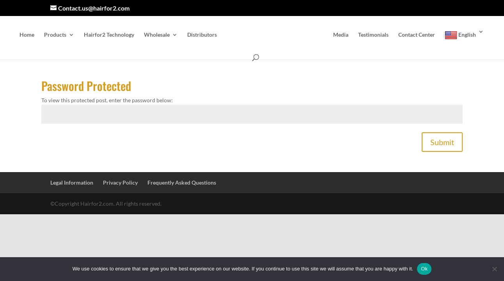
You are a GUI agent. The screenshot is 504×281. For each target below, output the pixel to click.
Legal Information (71, 182)
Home (27, 35)
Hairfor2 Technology (109, 35)
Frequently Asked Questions (181, 182)
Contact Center (416, 35)
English (460, 35)
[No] (494, 269)
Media (340, 35)
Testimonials (373, 35)
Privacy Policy (120, 182)
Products (55, 35)
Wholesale (157, 35)
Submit (442, 142)
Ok (424, 269)
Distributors (202, 35)
